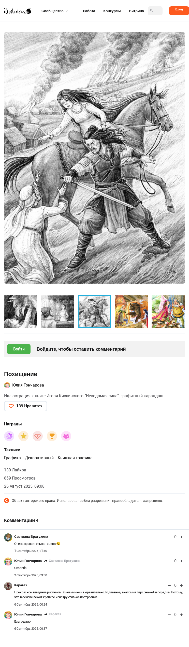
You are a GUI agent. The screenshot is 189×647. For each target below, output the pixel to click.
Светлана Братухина (31, 536)
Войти (19, 349)
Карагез (20, 585)
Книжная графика (75, 457)
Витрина (136, 11)
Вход (179, 9)
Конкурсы (112, 11)
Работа (89, 11)
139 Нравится (29, 406)
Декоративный (39, 457)
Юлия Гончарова (28, 385)
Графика (12, 457)
